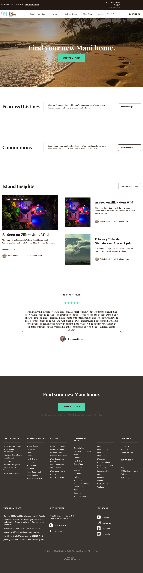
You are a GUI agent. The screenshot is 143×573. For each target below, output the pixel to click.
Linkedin (106, 538)
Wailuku (100, 488)
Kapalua (77, 494)
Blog (123, 467)
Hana (29, 452)
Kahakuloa (78, 487)
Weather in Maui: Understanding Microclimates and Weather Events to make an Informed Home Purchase (23, 523)
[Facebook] (99, 531)
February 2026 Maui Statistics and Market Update (114, 241)
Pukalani (101, 478)
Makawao (101, 459)
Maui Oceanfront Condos (57, 460)
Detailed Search (57, 452)
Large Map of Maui (11, 476)
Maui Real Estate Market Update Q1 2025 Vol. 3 (23, 537)
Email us (58, 533)
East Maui (78, 471)
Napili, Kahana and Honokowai (105, 467)
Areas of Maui (33, 446)
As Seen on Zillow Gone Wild (25, 234)
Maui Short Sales (57, 478)
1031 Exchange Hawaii (130, 471)
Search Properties (37, 14)
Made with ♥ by (71, 558)
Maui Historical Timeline (9, 471)
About (99, 14)
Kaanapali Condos (81, 484)
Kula (99, 452)
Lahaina (30, 456)
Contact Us (125, 446)
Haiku (76, 477)
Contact (111, 14)
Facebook (107, 532)
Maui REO (54, 475)
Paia (99, 475)
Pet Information (10, 464)
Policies (124, 474)
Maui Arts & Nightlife (12, 467)
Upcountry (31, 462)
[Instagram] (99, 525)
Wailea (100, 481)
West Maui (31, 469)
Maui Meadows (104, 462)
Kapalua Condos (81, 497)
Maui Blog (86, 14)
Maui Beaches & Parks (10, 456)
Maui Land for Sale (35, 479)
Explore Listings (32, 5)
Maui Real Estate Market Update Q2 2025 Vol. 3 (23, 529)
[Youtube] (99, 519)
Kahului (77, 491)
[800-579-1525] (51, 527)
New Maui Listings (58, 446)
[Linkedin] (99, 538)
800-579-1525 (61, 527)
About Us (124, 449)
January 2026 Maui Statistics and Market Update (23, 541)
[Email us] (51, 533)
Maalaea (101, 456)
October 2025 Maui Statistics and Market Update (24, 517)
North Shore (32, 459)
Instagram (107, 525)
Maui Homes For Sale (12, 446)
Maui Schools (9, 460)
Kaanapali (78, 481)
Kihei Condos (102, 449)
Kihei (99, 446)
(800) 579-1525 (114, 8)
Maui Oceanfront (34, 472)
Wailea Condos (103, 485)
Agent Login (126, 477)
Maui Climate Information (9, 450)
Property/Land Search (59, 456)
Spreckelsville (103, 471)
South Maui (31, 466)
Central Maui (32, 449)
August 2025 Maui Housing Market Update (21, 533)
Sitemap (83, 552)
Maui (55, 14)
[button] (22, 332)
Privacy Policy (93, 552)
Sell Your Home (70, 14)
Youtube (106, 519)
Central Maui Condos (83, 451)
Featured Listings (57, 449)
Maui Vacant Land (58, 471)
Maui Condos (32, 476)
